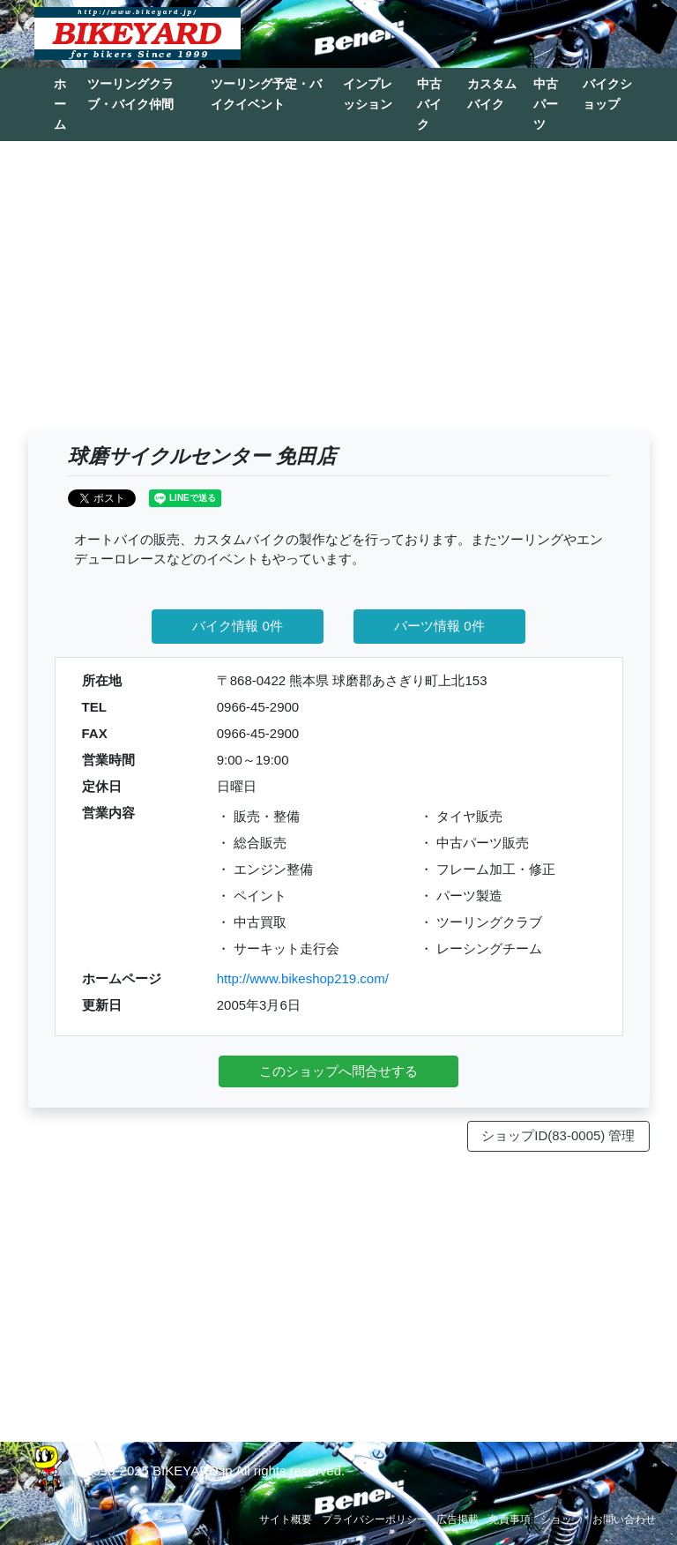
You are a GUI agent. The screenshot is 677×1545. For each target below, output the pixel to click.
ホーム (60, 104)
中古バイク (429, 104)
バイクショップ (607, 94)
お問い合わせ (624, 1519)
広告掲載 (457, 1519)
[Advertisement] (339, 294)
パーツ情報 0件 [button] (439, 625)
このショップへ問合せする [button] (338, 1071)
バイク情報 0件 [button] (237, 625)
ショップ (561, 1519)
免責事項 (509, 1519)
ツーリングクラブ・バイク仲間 (130, 94)
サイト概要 (285, 1519)
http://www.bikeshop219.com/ (303, 978)
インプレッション (367, 94)
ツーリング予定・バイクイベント (266, 94)
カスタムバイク (492, 94)
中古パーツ (545, 104)
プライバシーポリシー (375, 1519)
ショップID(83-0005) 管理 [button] (558, 1135)
